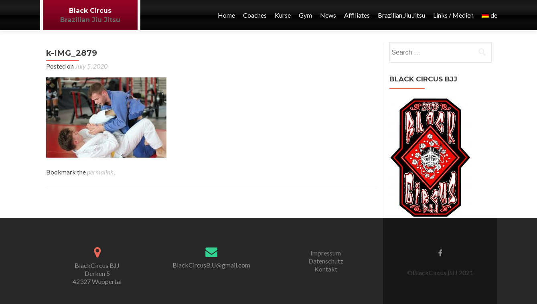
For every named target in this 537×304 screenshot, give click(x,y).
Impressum (325, 253)
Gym (305, 15)
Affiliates (357, 15)
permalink (100, 172)
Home (226, 15)
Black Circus (90, 10)
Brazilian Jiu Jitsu (90, 20)
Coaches (255, 15)
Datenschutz (325, 261)
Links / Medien (453, 15)
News (328, 15)
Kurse (283, 15)
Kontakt (325, 269)
